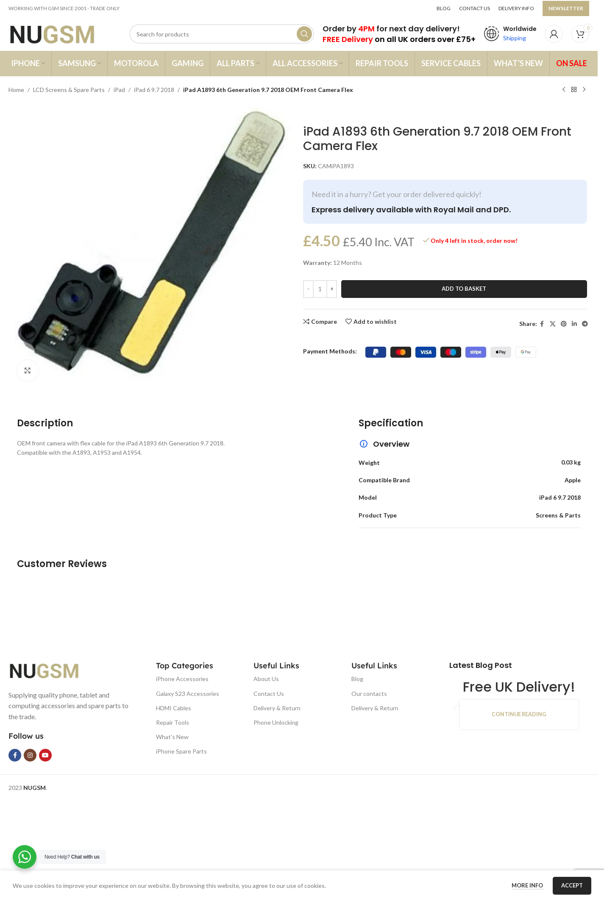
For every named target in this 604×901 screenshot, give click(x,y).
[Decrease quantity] (308, 289)
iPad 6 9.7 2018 (154, 89)
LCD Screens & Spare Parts (69, 89)
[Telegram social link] (584, 324)
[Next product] (584, 90)
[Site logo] (60, 33)
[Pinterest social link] (563, 324)
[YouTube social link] (45, 755)
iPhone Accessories (182, 678)
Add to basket (464, 288)
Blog (357, 678)
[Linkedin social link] (574, 324)
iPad (119, 89)
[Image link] (50, 669)
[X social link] (552, 324)
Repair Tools (172, 722)
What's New (172, 736)
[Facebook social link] (542, 324)
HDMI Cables (173, 708)
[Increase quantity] (331, 289)
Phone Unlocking (275, 722)
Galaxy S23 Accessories (187, 693)
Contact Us (268, 693)
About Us (266, 678)
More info (528, 885)
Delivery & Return (277, 708)
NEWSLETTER (565, 8)
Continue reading (519, 714)
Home (16, 89)
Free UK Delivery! (519, 686)
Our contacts (369, 693)
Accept (572, 885)
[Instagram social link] (30, 755)
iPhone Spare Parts (181, 751)
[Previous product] (564, 90)
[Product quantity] (320, 289)
